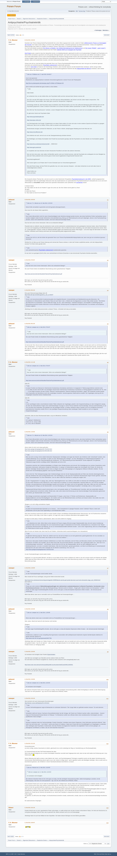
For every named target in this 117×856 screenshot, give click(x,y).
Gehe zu (85, 843)
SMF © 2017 (14, 854)
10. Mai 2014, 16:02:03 (30, 199)
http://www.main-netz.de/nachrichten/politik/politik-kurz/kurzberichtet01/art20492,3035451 (49, 664)
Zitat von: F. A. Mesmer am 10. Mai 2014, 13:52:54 (39, 203)
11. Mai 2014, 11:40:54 (30, 431)
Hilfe (95, 854)
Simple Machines (21, 854)
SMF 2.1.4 (8, 854)
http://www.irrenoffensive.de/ (35, 132)
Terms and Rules (100, 854)
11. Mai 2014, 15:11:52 (30, 743)
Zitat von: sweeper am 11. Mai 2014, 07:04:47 (38, 327)
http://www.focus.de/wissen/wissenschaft (38, 144)
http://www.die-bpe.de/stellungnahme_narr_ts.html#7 (39, 294)
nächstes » (106, 30)
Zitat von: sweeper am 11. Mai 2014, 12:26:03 (38, 682)
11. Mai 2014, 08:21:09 (30, 290)
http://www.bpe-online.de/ (34, 120)
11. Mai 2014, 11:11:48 (30, 362)
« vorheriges (98, 30)
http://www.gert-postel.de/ (34, 147)
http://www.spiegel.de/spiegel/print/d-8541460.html (38, 450)
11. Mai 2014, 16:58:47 (30, 822)
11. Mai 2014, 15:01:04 (30, 698)
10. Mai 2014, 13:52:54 (30, 40)
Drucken (106, 35)
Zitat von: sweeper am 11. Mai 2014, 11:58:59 (38, 612)
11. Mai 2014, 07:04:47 (30, 260)
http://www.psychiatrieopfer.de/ (35, 116)
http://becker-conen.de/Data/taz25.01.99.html (37, 703)
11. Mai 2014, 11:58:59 (30, 567)
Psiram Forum (14, 6)
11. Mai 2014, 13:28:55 (30, 679)
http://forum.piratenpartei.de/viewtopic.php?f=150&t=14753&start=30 (45, 83)
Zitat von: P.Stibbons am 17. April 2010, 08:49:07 (39, 74)
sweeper (11, 260)
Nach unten (11, 35)
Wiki (77, 11)
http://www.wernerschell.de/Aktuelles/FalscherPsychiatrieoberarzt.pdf (43, 274)
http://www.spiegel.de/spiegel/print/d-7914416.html (38, 449)
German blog (82, 11)
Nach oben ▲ (108, 854)
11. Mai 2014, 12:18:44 (30, 608)
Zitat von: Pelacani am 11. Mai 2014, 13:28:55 (38, 767)
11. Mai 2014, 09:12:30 (30, 323)
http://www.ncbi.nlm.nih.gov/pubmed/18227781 (39, 638)
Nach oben (11, 836)
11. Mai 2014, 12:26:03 (30, 651)
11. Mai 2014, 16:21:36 (30, 807)
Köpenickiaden (51, 654)
